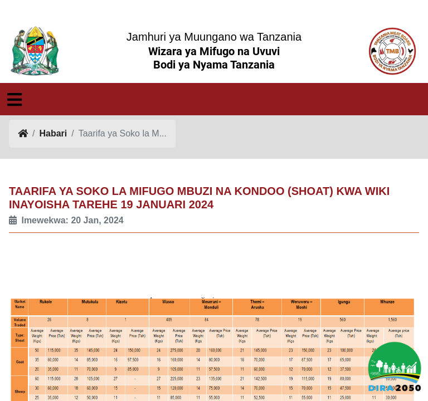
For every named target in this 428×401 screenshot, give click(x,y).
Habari (53, 133)
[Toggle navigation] (14, 99)
